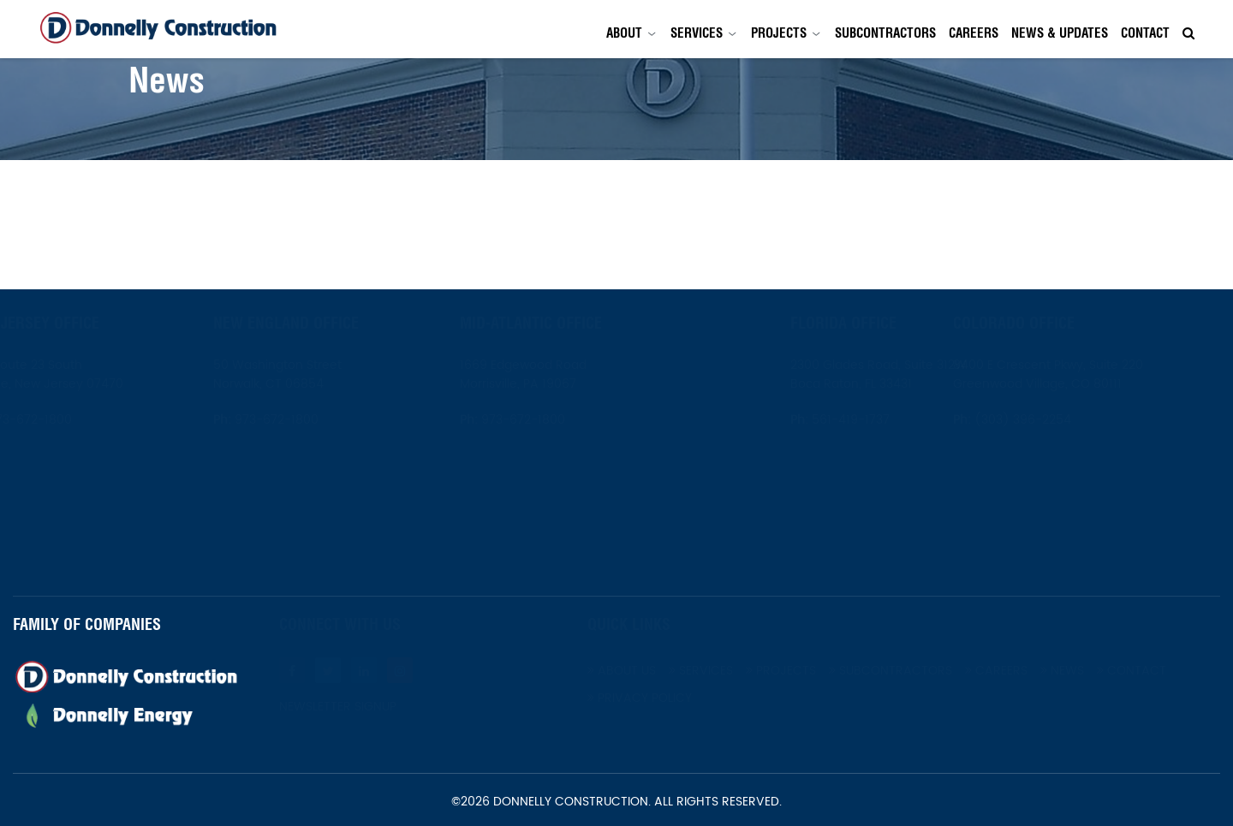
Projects (779, 33)
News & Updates (1059, 33)
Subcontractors (885, 33)
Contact (1145, 33)
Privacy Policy (681, 698)
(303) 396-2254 (1063, 420)
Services (696, 33)
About (624, 33)
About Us (663, 670)
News (1104, 670)
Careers (973, 33)
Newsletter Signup (379, 707)
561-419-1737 (809, 420)
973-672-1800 (70, 420)
